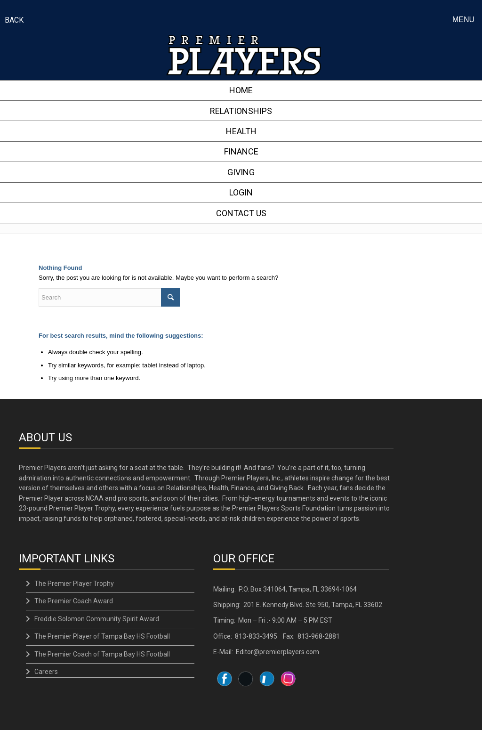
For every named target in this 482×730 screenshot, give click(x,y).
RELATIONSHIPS (241, 110)
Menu (463, 20)
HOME (241, 90)
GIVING (241, 171)
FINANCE (241, 151)
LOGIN (241, 191)
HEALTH (241, 131)
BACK (14, 20)
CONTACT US (241, 212)
